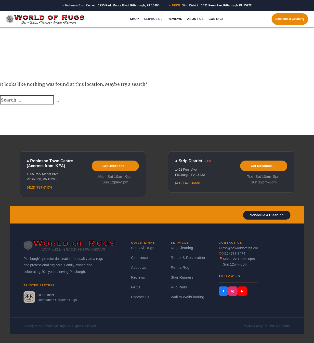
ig (232, 291)
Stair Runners (182, 277)
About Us (195, 19)
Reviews (175, 19)
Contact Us (140, 297)
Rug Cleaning (182, 248)
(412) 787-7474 (39, 187)
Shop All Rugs (142, 248)
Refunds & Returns (276, 326)
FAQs (135, 287)
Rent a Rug (180, 267)
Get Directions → (115, 166)
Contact (216, 19)
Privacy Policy (252, 326)
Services (153, 19)
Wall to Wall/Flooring (187, 297)
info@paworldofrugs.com (240, 248)
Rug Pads (179, 287)
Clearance (139, 257)
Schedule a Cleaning (289, 19)
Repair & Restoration (188, 257)
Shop (134, 19)
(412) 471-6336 (187, 183)
